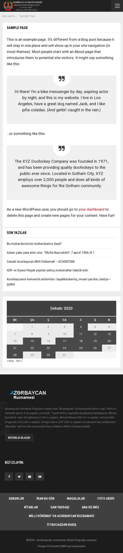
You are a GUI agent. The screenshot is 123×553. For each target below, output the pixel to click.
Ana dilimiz (90, 507)
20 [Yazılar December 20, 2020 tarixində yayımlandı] (109, 341)
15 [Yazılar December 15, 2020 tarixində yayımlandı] (32, 341)
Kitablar (31, 507)
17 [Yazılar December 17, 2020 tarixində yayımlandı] (64, 341)
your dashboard (91, 209)
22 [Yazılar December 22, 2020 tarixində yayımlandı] (32, 348)
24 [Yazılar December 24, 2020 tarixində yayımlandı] (64, 348)
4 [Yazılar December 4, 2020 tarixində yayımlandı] (80, 326)
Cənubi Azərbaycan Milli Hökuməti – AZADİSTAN (40, 261)
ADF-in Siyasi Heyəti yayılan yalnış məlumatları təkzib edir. (48, 270)
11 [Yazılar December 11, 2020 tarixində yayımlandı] (80, 334)
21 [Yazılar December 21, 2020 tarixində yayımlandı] (14, 348)
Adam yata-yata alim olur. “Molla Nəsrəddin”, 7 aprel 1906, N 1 (50, 252)
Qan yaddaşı (59, 507)
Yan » (19, 360)
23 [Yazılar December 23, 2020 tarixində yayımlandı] (48, 348)
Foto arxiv (105, 499)
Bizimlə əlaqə (19, 437)
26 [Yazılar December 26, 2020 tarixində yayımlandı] (95, 348)
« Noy (10, 360)
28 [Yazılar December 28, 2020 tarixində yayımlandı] (14, 355)
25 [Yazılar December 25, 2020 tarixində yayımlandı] (80, 348)
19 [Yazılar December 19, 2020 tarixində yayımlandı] (95, 341)
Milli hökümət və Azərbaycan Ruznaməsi (61, 516)
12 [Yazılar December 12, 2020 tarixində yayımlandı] (95, 334)
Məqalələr (76, 499)
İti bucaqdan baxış (61, 525)
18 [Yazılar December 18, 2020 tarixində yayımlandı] (80, 341)
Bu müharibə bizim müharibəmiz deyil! (34, 243)
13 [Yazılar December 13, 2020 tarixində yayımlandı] (109, 334)
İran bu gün (45, 499)
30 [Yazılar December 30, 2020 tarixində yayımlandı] (48, 355)
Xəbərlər (16, 499)
